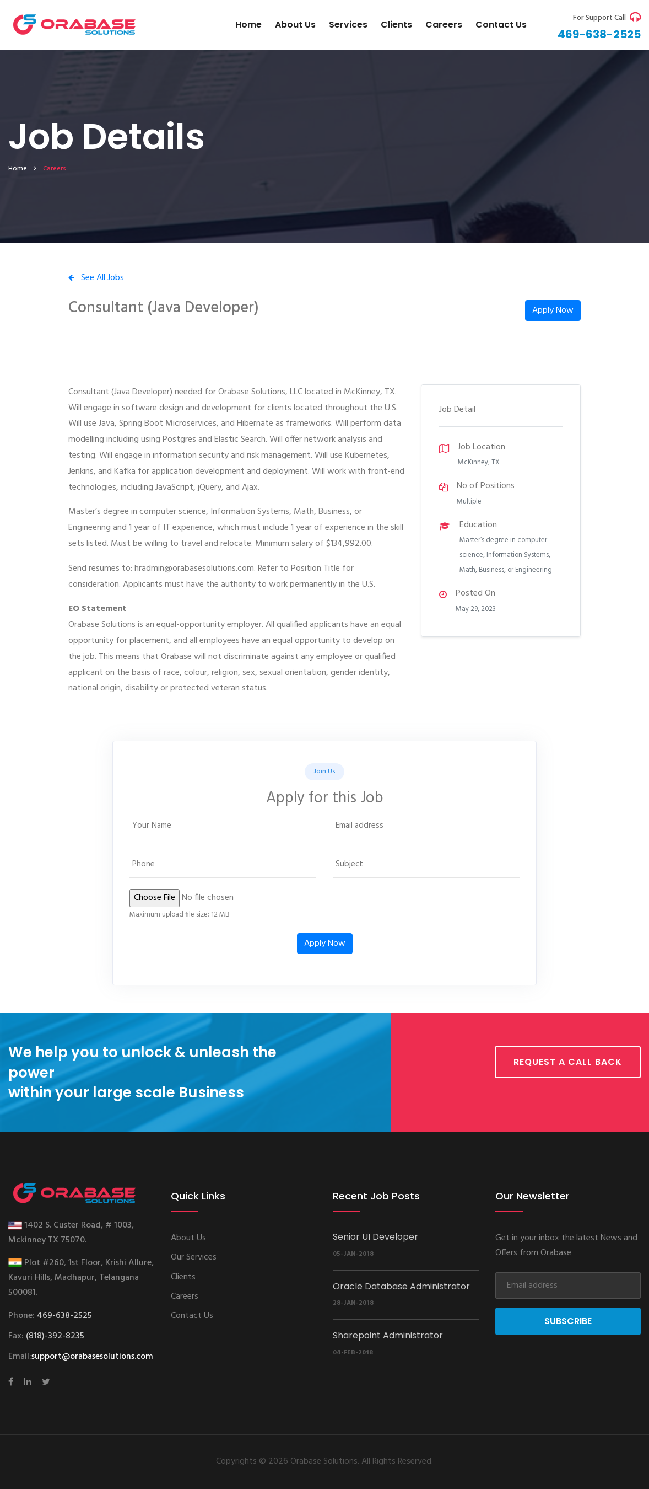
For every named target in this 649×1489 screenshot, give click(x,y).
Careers (443, 24)
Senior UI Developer (375, 1236)
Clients (396, 24)
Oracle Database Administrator (401, 1286)
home (17, 168)
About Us (295, 24)
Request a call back (567, 1062)
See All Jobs (96, 278)
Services (348, 24)
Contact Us (192, 1316)
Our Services (194, 1257)
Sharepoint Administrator (388, 1335)
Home (248, 24)
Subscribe (568, 1321)
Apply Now (553, 310)
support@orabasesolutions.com (92, 1356)
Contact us (501, 24)
